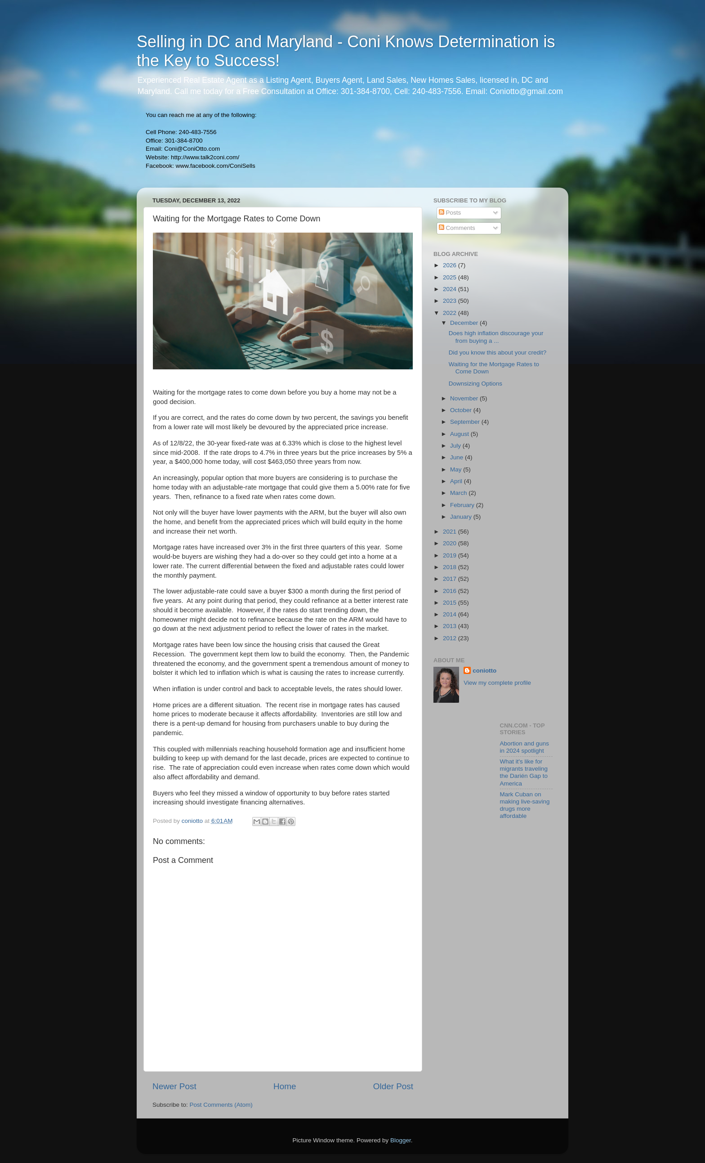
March (459, 492)
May (456, 469)
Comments (457, 228)
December (465, 322)
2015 (450, 602)
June (457, 457)
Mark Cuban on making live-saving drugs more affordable (525, 805)
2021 (450, 531)
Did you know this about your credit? (498, 352)
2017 (450, 578)
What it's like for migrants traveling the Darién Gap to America (524, 772)
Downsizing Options (475, 383)
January (461, 516)
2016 (450, 591)
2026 (450, 265)
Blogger (400, 1140)
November (465, 398)
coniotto (484, 670)
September (466, 421)
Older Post (393, 1086)
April (457, 481)
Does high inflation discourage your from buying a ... (496, 337)
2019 (450, 555)
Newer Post (174, 1086)
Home (284, 1086)
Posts (450, 212)
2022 (450, 313)
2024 (450, 289)
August (460, 434)
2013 (450, 626)
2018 (450, 567)
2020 (450, 543)
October (461, 410)
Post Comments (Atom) (221, 1104)
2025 (450, 277)
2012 (450, 638)
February (463, 505)
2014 (450, 614)
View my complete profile (497, 682)
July (456, 445)
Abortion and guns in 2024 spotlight (524, 747)
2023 (450, 300)
